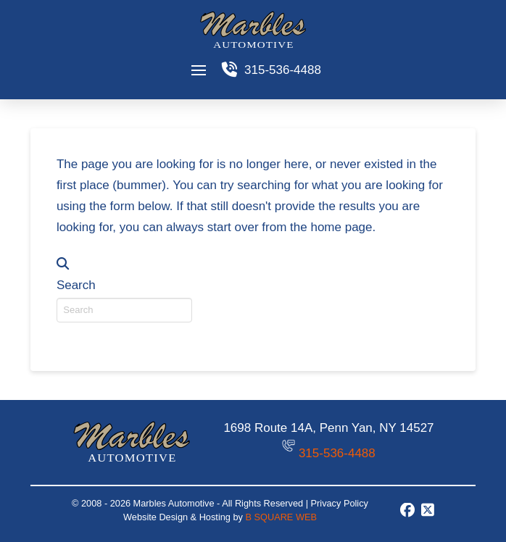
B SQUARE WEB (280, 517)
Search (76, 285)
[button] (198, 69)
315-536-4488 (337, 453)
